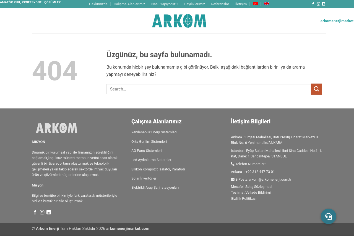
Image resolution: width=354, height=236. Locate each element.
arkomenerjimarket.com (127, 228)
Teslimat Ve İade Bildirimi (251, 192)
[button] (328, 216)
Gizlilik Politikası (243, 198)
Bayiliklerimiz (194, 4)
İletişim (241, 4)
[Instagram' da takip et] (318, 4)
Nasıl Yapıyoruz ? (164, 4)
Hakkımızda (98, 4)
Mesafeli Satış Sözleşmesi (251, 187)
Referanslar (220, 4)
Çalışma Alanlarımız (129, 4)
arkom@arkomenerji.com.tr (269, 179)
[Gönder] (316, 89)
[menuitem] (255, 4)
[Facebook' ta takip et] (313, 4)
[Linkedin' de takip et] (323, 4)
